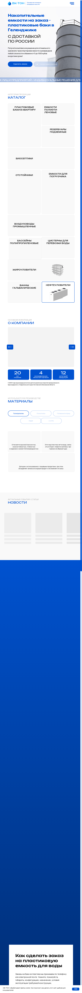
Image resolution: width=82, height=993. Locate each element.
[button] (20, 64)
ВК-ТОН (18, 3)
